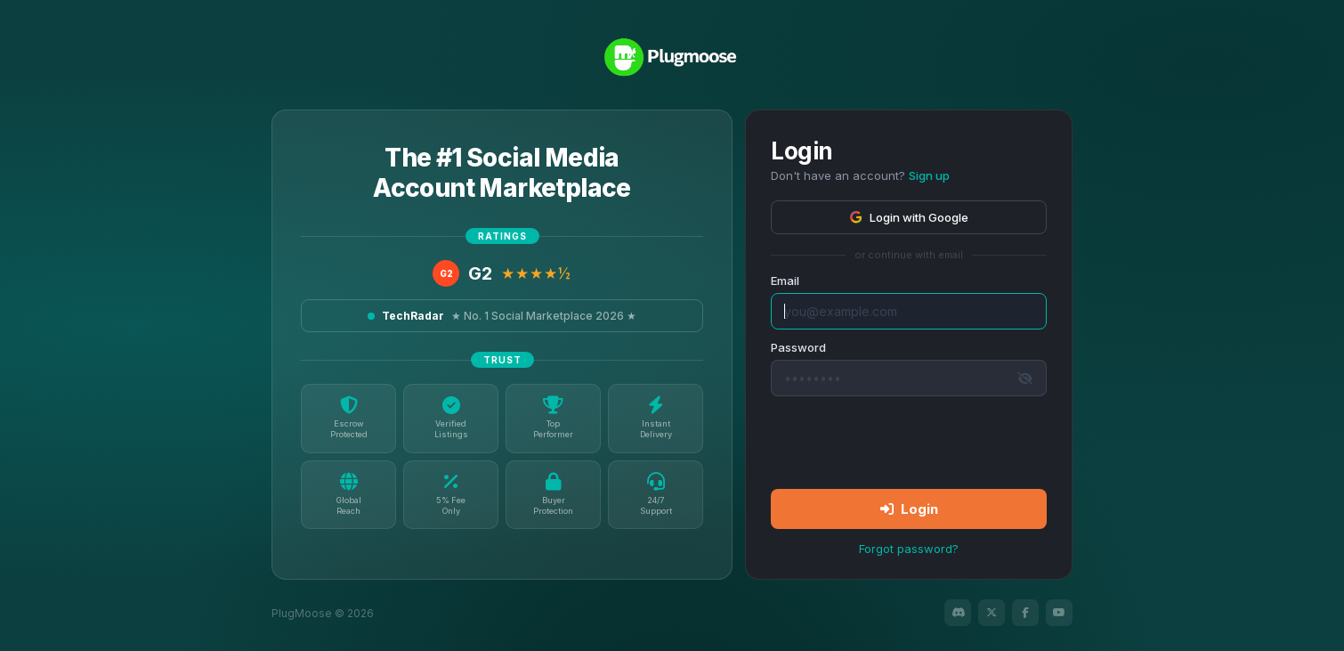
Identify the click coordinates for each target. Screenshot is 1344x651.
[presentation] (908, 441)
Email (785, 280)
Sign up (929, 175)
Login (909, 508)
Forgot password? (909, 548)
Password (798, 347)
